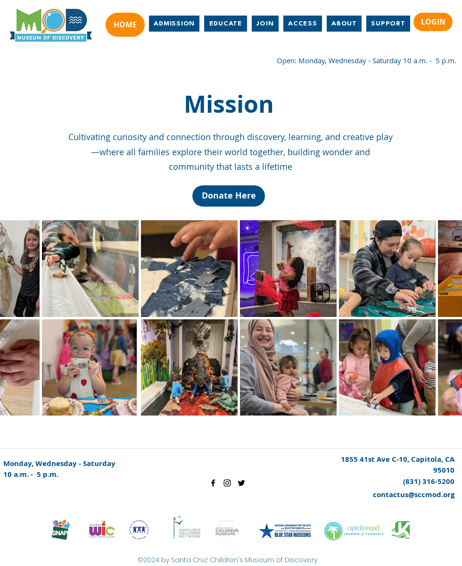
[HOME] (125, 25)
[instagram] (227, 483)
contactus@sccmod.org (413, 494)
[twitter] (241, 483)
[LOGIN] (433, 22)
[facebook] (213, 483)
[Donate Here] (228, 196)
